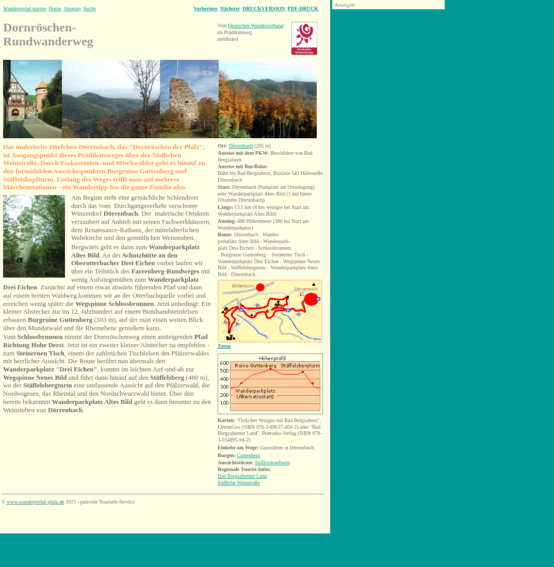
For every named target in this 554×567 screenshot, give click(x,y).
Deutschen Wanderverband (256, 25)
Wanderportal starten (24, 8)
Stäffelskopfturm (272, 462)
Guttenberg (248, 455)
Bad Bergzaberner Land (242, 476)
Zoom (224, 346)
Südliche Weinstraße (239, 482)
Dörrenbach (241, 146)
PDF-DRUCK (303, 8)
